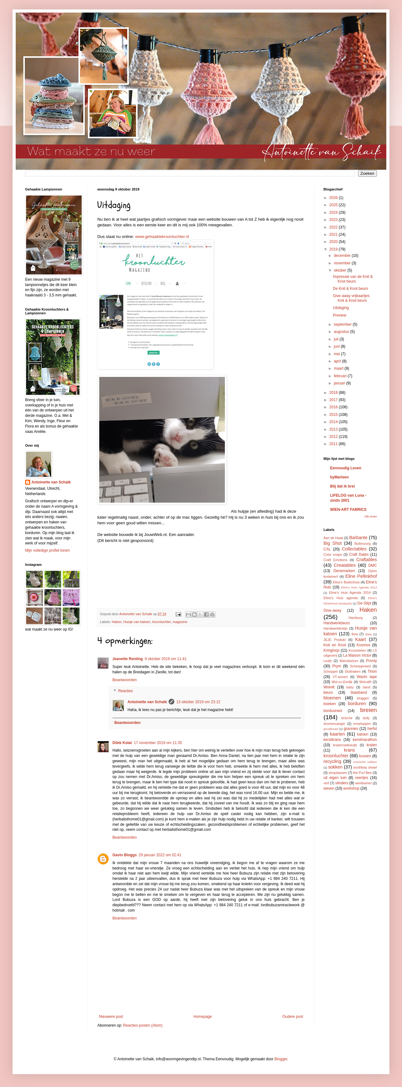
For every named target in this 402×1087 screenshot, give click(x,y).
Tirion (372, 671)
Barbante (358, 537)
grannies (351, 728)
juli (337, 339)
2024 (334, 212)
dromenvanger (334, 724)
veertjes (361, 777)
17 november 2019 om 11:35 (158, 743)
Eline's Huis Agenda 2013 (359, 587)
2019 (334, 249)
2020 (334, 242)
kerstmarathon (365, 739)
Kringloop (331, 650)
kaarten (337, 734)
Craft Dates (359, 554)
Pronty (371, 661)
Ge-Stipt (364, 603)
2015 (334, 414)
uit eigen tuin (335, 777)
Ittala (368, 634)
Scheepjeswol (360, 666)
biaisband (358, 692)
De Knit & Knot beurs (350, 288)
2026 (334, 198)
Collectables (354, 548)
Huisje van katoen (136, 622)
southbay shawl (365, 767)
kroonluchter (161, 622)
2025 (334, 205)
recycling (332, 761)
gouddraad (330, 729)
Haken (117, 622)
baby (350, 687)
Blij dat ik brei (342, 486)
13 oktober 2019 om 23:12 (198, 702)
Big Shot (332, 543)
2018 (334, 392)
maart (339, 368)
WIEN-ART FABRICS (348, 509)
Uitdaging (341, 308)
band (366, 687)
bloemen (332, 697)
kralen (372, 745)
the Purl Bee (362, 773)
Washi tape (367, 677)
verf (326, 783)
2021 (334, 234)
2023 (334, 220)
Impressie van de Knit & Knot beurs (353, 278)
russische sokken (365, 762)
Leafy (327, 661)
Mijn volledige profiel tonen (47, 550)
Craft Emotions (335, 560)
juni (337, 346)
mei (337, 354)
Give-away (332, 610)
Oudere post (292, 1016)
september (343, 324)
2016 (334, 407)
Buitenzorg (363, 543)
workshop (351, 788)
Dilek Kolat (122, 743)
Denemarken (344, 571)
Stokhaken (353, 671)
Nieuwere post (111, 1016)
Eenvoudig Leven (345, 468)
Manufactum (349, 661)
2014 (334, 422)
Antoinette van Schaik (147, 702)
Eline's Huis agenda (340, 598)
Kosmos (363, 645)
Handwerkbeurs (336, 623)
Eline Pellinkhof (361, 576)
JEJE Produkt (334, 640)
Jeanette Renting (127, 659)
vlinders (341, 783)
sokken (335, 767)
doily (366, 718)
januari (340, 383)
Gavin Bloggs (124, 855)
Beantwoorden (124, 680)
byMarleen (339, 477)
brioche (346, 718)
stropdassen (338, 773)
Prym (336, 666)
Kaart (360, 639)
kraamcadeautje (345, 745)
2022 (334, 227)
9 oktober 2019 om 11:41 (166, 659)
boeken (329, 704)
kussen (365, 756)
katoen (362, 734)
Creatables (345, 565)
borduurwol (332, 711)
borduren (357, 703)
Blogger (280, 1059)
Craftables (366, 559)
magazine (180, 622)
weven (328, 788)
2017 (334, 400)
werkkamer (363, 783)
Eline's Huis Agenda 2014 (350, 592)
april (338, 361)
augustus (342, 331)
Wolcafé (365, 682)
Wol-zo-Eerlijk (342, 682)
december (343, 255)
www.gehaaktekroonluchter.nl (162, 236)
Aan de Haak (333, 538)
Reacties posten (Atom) (142, 1025)
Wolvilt (328, 687)
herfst (372, 728)
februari (341, 376)
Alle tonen (370, 516)
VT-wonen (340, 677)
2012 (334, 436)
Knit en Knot (334, 645)
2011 (334, 444)
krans (349, 750)
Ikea (354, 634)
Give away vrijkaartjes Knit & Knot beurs (351, 298)
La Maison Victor (357, 655)
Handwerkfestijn (335, 628)
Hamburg (355, 618)
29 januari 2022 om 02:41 (160, 855)
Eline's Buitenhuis (346, 582)
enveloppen (362, 724)
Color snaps (332, 554)
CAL (327, 549)
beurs (328, 692)
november (343, 263)
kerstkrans (332, 739)
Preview (339, 315)
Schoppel (330, 671)
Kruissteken (357, 650)
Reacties (125, 691)
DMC (372, 565)
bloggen (363, 698)
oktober (340, 270)
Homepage (202, 1016)
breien (368, 710)
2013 (334, 429)
